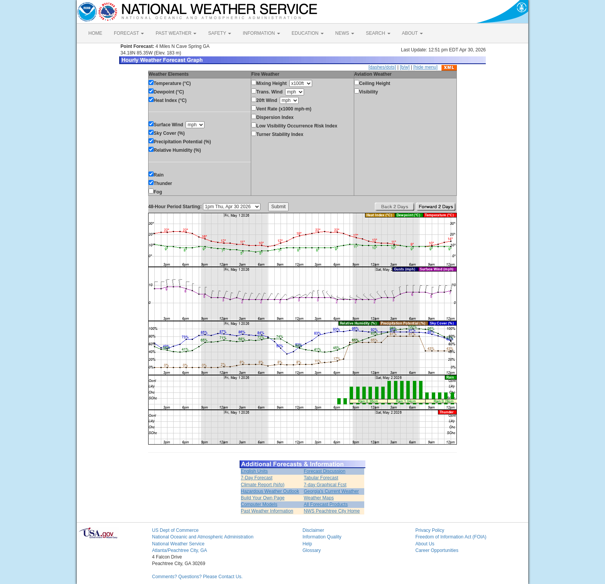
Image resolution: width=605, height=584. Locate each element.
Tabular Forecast (321, 477)
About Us (425, 544)
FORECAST (129, 33)
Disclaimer (313, 530)
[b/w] (404, 67)
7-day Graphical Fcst (325, 484)
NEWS (344, 33)
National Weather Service (178, 544)
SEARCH (378, 33)
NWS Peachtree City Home (332, 511)
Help (307, 544)
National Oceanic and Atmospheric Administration (202, 537)
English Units (254, 471)
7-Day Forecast (256, 477)
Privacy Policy (430, 530)
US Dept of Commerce (175, 530)
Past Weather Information (267, 511)
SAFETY (219, 33)
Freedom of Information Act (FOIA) (451, 537)
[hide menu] (425, 67)
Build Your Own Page (262, 498)
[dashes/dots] (382, 67)
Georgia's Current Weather (331, 491)
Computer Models (259, 504)
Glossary (311, 550)
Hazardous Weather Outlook (270, 491)
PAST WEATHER (175, 33)
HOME (95, 33)
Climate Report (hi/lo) (262, 484)
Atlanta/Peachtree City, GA (179, 550)
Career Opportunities (437, 550)
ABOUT (412, 33)
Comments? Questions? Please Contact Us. (197, 576)
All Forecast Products (326, 504)
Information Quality (321, 537)
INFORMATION (261, 33)
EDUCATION (308, 33)
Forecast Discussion (324, 471)
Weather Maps (319, 498)
